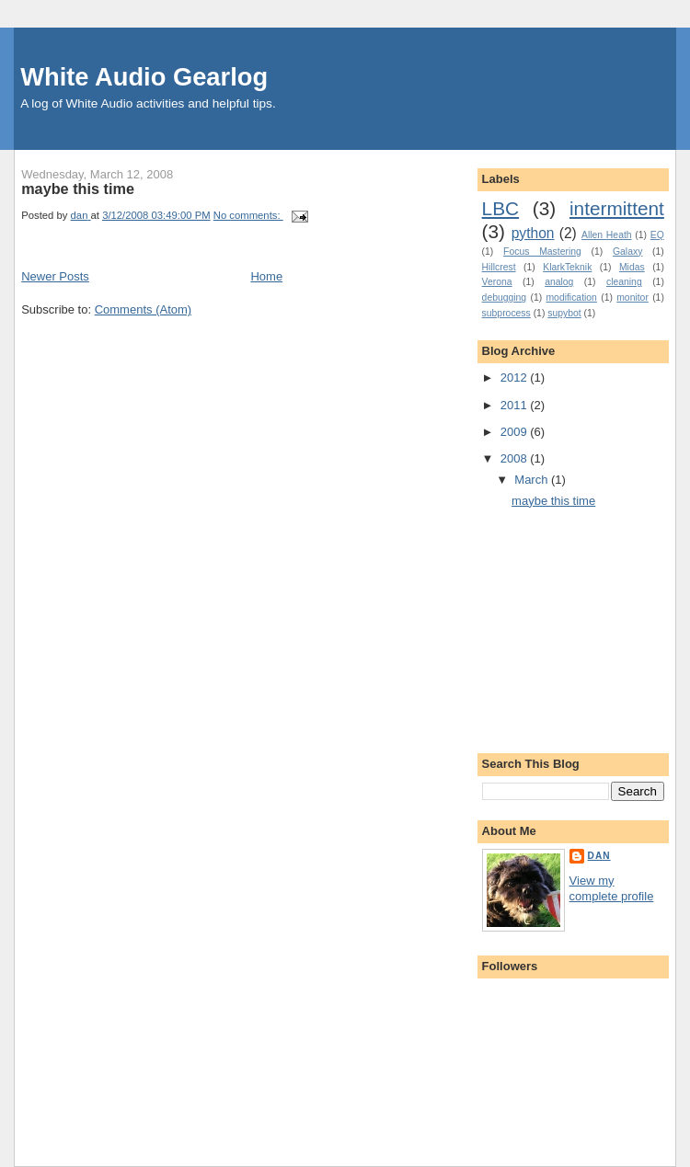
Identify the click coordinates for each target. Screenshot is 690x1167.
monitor (632, 297)
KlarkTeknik (567, 267)
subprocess (506, 313)
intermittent (616, 208)
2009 (515, 432)
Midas (632, 267)
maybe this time (77, 188)
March (532, 479)
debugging (504, 297)
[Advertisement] (586, 637)
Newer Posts (55, 276)
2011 (515, 405)
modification (571, 297)
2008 (515, 458)
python (533, 233)
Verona (497, 282)
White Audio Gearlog (144, 77)
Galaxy (627, 251)
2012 (515, 377)
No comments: (248, 215)
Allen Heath (606, 235)
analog (559, 282)
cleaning (624, 282)
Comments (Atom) (143, 309)
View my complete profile (611, 888)
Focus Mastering (542, 251)
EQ (657, 235)
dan (599, 856)
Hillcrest (499, 267)
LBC (500, 208)
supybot (564, 313)
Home (266, 276)
